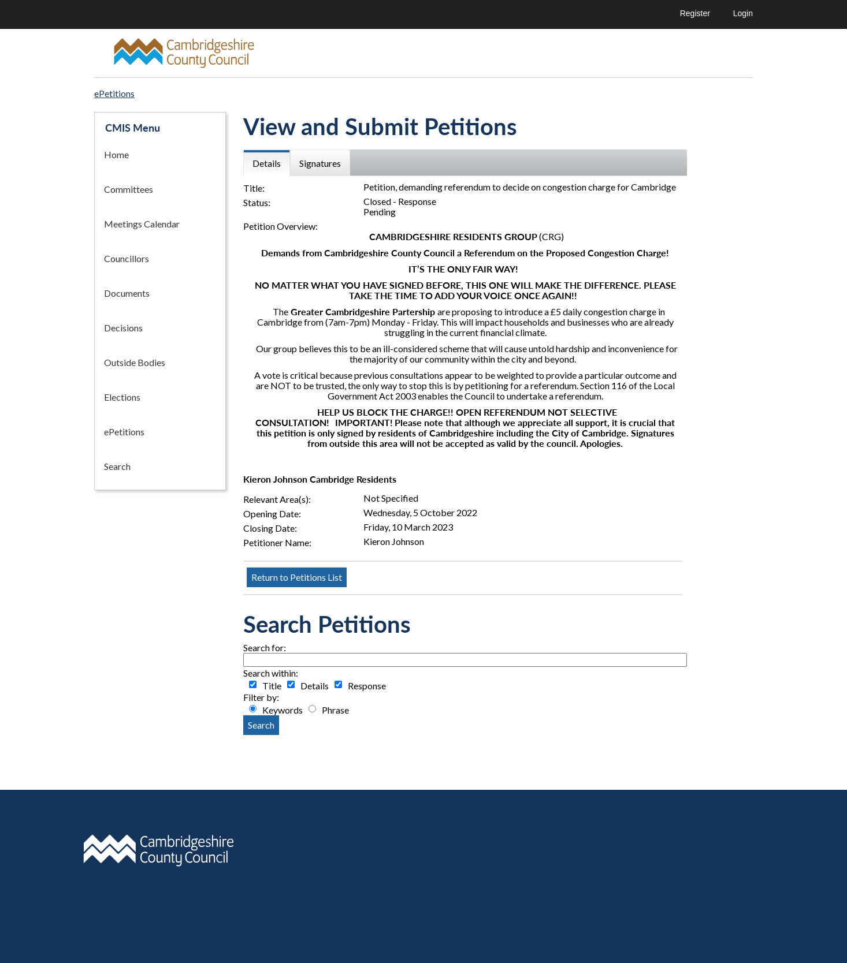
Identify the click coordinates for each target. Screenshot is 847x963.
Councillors (126, 258)
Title (271, 686)
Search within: (270, 673)
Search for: (264, 648)
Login (743, 13)
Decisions (123, 327)
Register (695, 13)
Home (116, 154)
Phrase (335, 710)
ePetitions (124, 431)
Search (117, 466)
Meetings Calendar (142, 223)
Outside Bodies (134, 362)
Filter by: (261, 697)
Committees (128, 189)
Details (314, 686)
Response (367, 686)
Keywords (282, 710)
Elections (122, 396)
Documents (127, 293)
